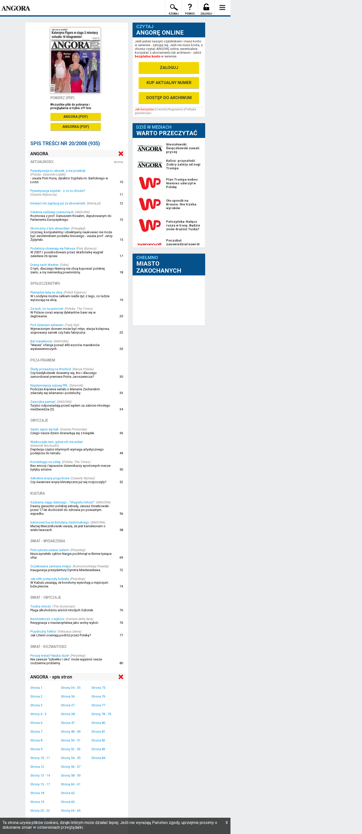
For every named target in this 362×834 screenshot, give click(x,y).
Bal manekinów (41, 341)
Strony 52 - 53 (70, 749)
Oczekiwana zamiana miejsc (50, 566)
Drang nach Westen (44, 265)
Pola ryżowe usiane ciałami (49, 550)
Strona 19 (37, 802)
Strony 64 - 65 (70, 810)
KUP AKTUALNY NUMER (169, 82)
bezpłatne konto (147, 56)
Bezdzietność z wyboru (47, 619)
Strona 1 (36, 688)
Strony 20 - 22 (40, 810)
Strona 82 (98, 740)
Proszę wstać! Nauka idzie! (49, 655)
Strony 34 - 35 (70, 688)
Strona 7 (36, 731)
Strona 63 (68, 802)
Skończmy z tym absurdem (50, 228)
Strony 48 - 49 (70, 731)
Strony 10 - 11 (40, 758)
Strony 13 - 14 (40, 775)
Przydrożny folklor (43, 631)
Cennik (161, 109)
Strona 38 (68, 714)
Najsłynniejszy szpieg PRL (49, 385)
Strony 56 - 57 (70, 767)
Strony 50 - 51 (70, 740)
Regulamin (175, 109)
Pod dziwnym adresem (46, 325)
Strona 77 (98, 705)
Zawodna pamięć (43, 402)
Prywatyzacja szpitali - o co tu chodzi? (57, 191)
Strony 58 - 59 (70, 775)
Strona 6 (36, 723)
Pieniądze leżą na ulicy (46, 292)
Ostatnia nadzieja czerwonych (52, 212)
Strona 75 (98, 688)
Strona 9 (36, 749)
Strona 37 (68, 705)
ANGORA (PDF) (75, 117)
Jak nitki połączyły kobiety (49, 579)
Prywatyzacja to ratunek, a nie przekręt (57, 171)
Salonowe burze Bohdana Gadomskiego (59, 522)
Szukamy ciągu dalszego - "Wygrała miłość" (62, 502)
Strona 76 (98, 696)
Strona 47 (68, 723)
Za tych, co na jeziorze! (46, 309)
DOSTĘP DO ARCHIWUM (169, 97)
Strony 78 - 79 (101, 714)
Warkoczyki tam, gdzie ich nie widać (56, 442)
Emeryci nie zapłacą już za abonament (57, 203)
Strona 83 (98, 749)
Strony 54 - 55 (70, 758)
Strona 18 (37, 793)
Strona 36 (68, 696)
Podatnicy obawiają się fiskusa (52, 248)
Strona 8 (36, 740)
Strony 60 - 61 (70, 784)
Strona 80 (98, 723)
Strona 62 (68, 793)
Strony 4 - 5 (38, 714)
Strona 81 (98, 731)
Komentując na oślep (45, 462)
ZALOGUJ (169, 67)
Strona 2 (36, 696)
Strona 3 (36, 705)
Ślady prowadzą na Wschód (50, 369)
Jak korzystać (144, 109)
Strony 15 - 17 (40, 784)
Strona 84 (98, 758)
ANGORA (39, 153)
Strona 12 (37, 767)
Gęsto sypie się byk (44, 429)
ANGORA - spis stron (51, 676)
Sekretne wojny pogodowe (49, 478)
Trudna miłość (40, 606)
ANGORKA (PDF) (75, 127)
